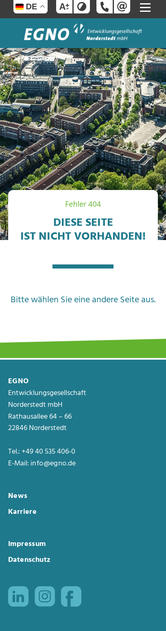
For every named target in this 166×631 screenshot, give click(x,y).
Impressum (27, 544)
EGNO (18, 381)
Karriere (22, 512)
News (18, 496)
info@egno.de (53, 463)
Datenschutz (29, 560)
